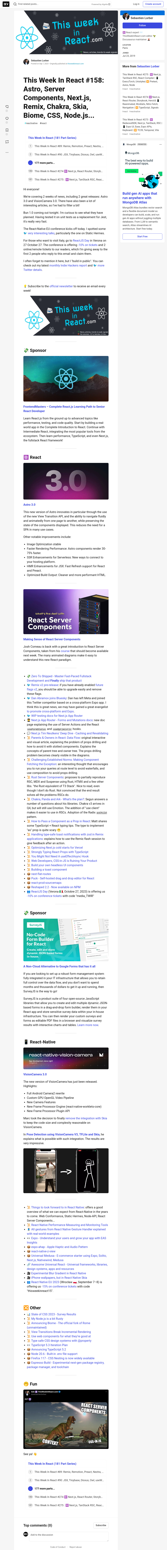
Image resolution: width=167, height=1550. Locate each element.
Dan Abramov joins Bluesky (48, 698)
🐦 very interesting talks (38, 233)
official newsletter (61, 286)
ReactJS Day (81, 240)
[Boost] (7, 142)
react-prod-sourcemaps (46, 883)
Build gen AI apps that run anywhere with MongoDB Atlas (140, 197)
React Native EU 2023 (45, 1282)
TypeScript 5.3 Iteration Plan (49, 1345)
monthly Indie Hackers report (68, 265)
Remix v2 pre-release (44, 685)
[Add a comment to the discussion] (68, 1536)
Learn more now (87, 1025)
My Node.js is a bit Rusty (47, 1318)
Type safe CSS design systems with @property (61, 1340)
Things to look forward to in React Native (57, 1207)
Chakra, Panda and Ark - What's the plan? (57, 799)
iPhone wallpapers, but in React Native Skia (59, 1277)
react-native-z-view (43, 1251)
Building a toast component (49, 869)
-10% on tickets (87, 245)
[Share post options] (7, 152)
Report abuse (76, 1547)
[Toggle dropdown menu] (160, 144)
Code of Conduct (58, 1547)
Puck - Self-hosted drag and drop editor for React (62, 878)
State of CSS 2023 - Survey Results (53, 1314)
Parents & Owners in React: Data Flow (55, 737)
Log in (136, 4)
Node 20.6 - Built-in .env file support (54, 1354)
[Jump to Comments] (7, 120)
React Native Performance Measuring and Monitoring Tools (69, 1225)
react (43, 123)
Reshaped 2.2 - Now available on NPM (56, 887)
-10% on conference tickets (44, 896)
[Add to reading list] (7, 131)
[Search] (15, 4)
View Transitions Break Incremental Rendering (61, 1332)
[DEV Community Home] (6, 4)
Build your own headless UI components (57, 865)
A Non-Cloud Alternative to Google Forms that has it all (59, 966)
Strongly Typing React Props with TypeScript (59, 852)
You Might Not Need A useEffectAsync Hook (60, 856)
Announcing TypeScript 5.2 (48, 1349)
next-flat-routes (41, 874)
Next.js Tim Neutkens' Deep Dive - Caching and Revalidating (69, 733)
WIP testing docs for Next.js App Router (57, 716)
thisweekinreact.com (76, 64)
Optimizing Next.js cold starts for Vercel (57, 847)
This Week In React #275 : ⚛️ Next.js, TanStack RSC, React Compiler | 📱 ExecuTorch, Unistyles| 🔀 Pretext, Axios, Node (142, 82)
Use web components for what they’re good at (61, 1336)
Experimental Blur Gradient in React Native (58, 1273)
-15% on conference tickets (59, 1286)
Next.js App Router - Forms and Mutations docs (62, 720)
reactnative (31, 123)
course (65, 651)
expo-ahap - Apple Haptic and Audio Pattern (59, 1247)
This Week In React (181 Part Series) (52, 138)
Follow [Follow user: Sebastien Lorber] (142, 25)
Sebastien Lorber (40, 60)
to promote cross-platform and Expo (50, 711)
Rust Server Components (47, 777)
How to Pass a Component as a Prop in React (60, 821)
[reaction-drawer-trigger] (7, 108)
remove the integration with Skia (86, 1118)
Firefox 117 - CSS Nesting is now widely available (63, 1358)
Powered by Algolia (100, 4)
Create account (153, 4)
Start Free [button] (142, 236)
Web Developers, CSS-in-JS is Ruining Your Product (64, 861)
